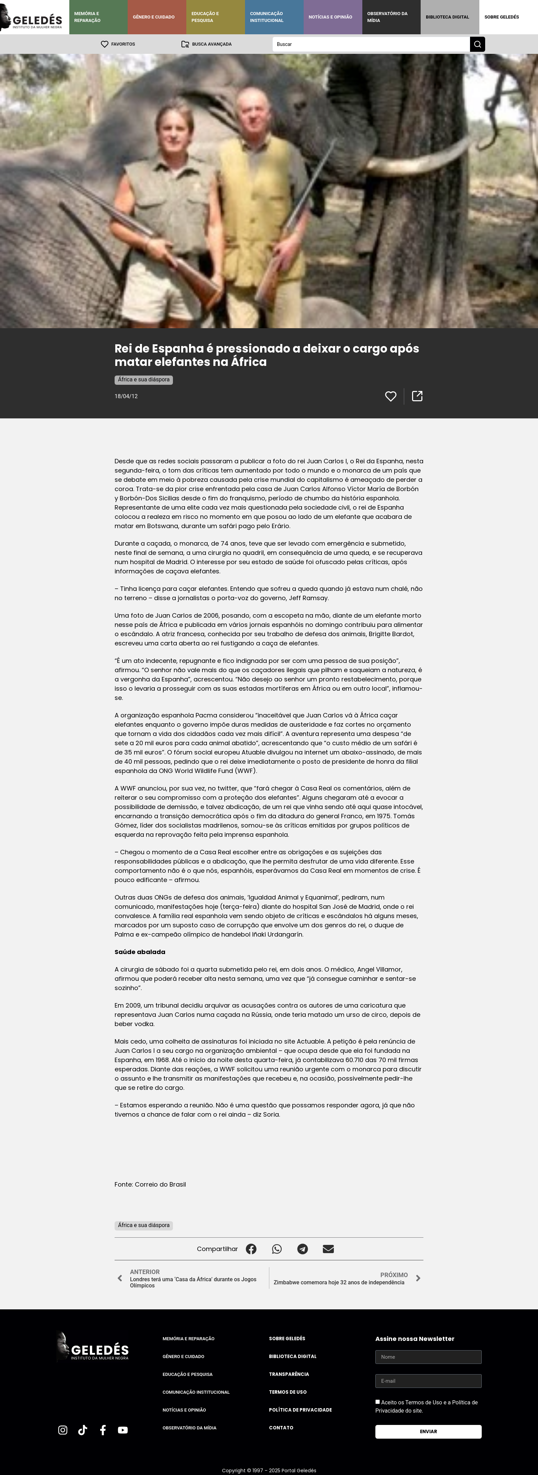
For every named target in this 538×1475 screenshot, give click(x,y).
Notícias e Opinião (330, 17)
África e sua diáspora (143, 379)
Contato (281, 1427)
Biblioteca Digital (447, 17)
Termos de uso (288, 1392)
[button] (251, 1248)
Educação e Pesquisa (205, 17)
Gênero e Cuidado (154, 17)
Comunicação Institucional (267, 17)
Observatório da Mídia (387, 17)
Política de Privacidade (300, 1409)
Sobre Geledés (501, 17)
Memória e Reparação (87, 17)
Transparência (289, 1374)
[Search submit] (477, 43)
